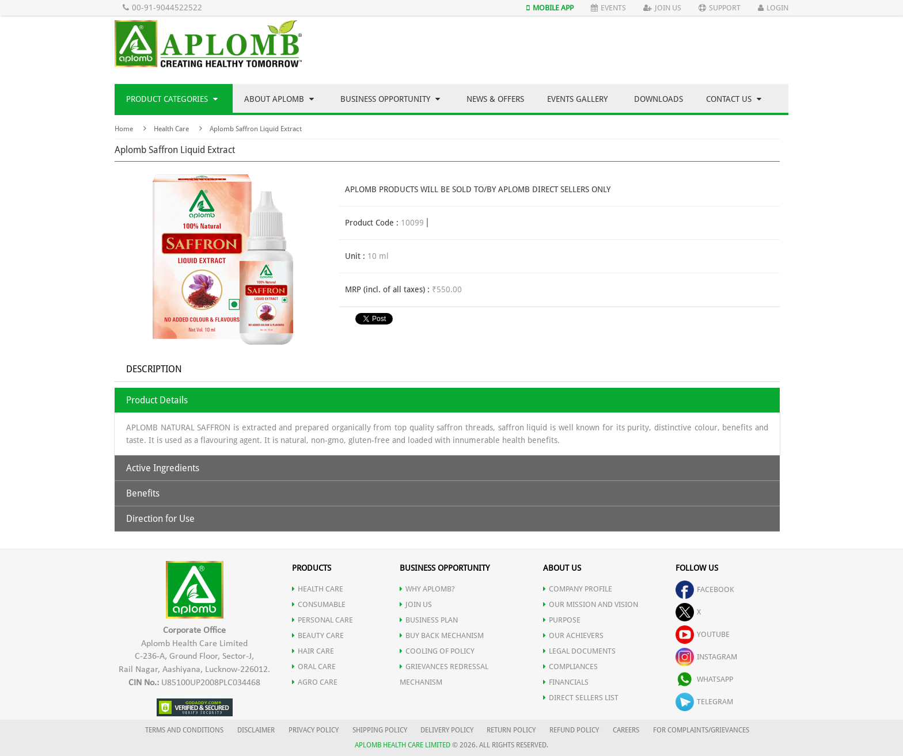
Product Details (157, 400)
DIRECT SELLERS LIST (581, 697)
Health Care (171, 129)
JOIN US (416, 604)
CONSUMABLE (319, 604)
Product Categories (172, 99)
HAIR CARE (313, 651)
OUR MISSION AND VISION (590, 604)
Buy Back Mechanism (442, 635)
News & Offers (495, 99)
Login (773, 7)
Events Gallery (577, 99)
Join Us (662, 7)
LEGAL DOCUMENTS (579, 651)
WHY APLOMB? (427, 589)
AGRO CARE (314, 682)
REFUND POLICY (574, 730)
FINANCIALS (566, 682)
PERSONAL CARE (322, 620)
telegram (704, 701)
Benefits (143, 493)
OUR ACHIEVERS (573, 635)
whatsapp (704, 679)
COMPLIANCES (570, 666)
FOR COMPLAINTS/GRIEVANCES (701, 730)
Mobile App (550, 7)
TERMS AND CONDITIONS (184, 730)
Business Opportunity (390, 99)
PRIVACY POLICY (314, 730)
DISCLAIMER (256, 730)
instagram (706, 656)
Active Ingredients (162, 468)
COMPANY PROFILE (577, 589)
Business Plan (429, 620)
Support (720, 7)
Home (124, 129)
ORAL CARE (314, 666)
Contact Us (733, 99)
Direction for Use (160, 518)
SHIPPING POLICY (380, 730)
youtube (703, 634)
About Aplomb (279, 99)
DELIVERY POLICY (446, 730)
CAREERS (626, 730)
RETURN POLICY (511, 730)
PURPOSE (561, 620)
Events (608, 7)
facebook (705, 589)
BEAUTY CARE (318, 635)
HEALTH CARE (317, 589)
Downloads (658, 99)
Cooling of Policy (437, 651)
